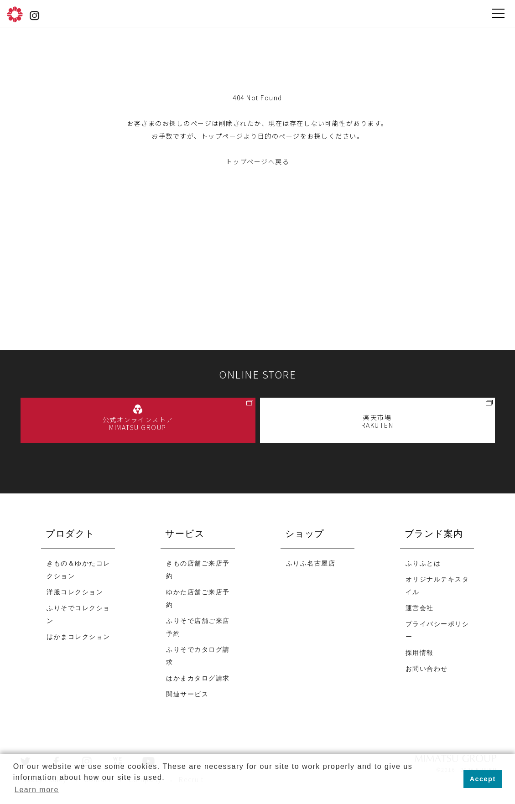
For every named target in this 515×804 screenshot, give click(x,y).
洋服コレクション (75, 592)
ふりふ (15, 14)
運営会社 (420, 608)
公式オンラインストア (138, 423)
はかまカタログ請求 (198, 678)
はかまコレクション (78, 637)
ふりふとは (423, 564)
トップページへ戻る (258, 161)
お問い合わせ (427, 669)
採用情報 (420, 653)
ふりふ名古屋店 (311, 564)
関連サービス (187, 694)
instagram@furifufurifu (34, 16)
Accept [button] (483, 779)
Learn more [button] (37, 790)
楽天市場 (377, 421)
